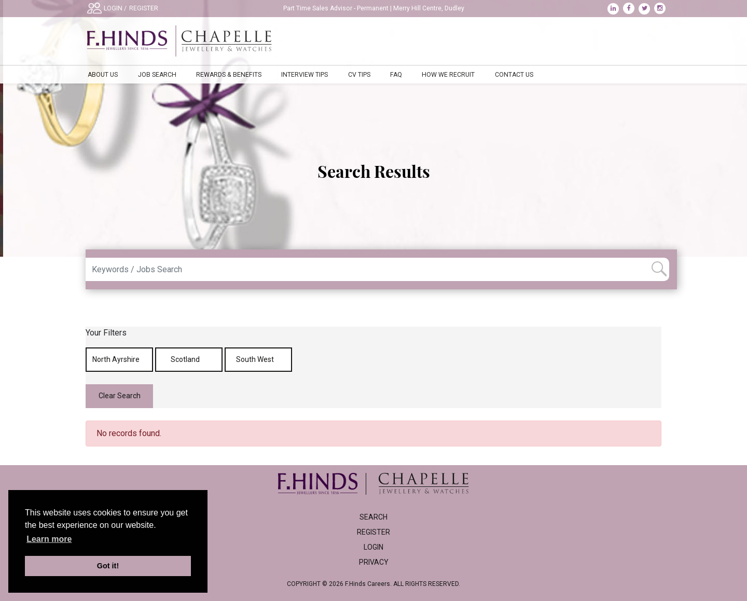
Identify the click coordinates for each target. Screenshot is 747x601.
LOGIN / (115, 8)
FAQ (396, 74)
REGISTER (143, 8)
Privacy (374, 562)
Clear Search (120, 396)
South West (258, 359)
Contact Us (514, 74)
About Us (103, 74)
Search (373, 517)
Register (373, 532)
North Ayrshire (119, 359)
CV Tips (359, 74)
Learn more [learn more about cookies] (49, 539)
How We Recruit (448, 74)
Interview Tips (304, 74)
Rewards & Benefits (228, 74)
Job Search (157, 74)
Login (373, 547)
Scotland (189, 359)
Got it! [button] (108, 566)
